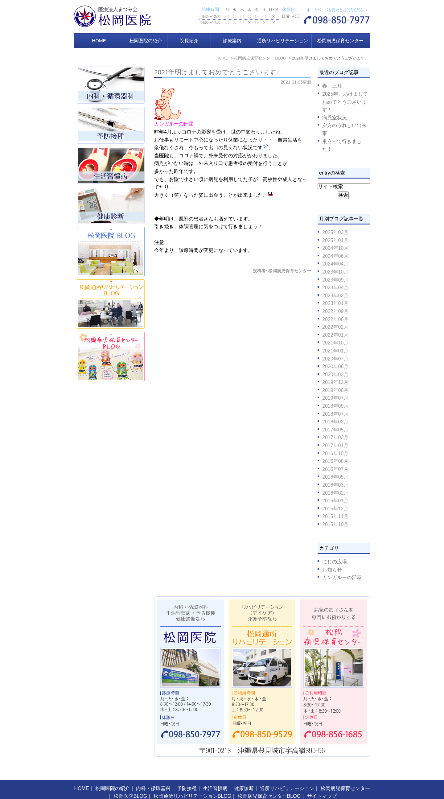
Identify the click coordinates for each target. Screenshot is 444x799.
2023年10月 (335, 271)
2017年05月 (335, 429)
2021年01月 (335, 350)
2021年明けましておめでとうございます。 (218, 72)
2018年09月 (335, 406)
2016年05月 (335, 477)
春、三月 (332, 86)
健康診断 (244, 774)
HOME (99, 40)
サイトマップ (322, 782)
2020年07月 (335, 358)
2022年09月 (335, 311)
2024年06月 (335, 256)
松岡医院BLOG (130, 782)
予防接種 (187, 774)
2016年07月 (335, 469)
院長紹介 (189, 40)
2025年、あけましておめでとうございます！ (345, 101)
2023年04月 (335, 287)
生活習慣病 (215, 774)
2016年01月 (335, 500)
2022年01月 (335, 335)
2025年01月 (335, 240)
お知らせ (332, 569)
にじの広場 (334, 561)
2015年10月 (335, 524)
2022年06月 (335, 319)
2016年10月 (335, 453)
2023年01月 (335, 303)
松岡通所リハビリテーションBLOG (192, 782)
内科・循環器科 (153, 774)
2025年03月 (335, 232)
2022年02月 (335, 327)
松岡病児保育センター (340, 40)
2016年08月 (335, 461)
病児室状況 (334, 117)
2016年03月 (335, 485)
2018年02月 (335, 421)
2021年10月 (335, 342)
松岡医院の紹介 (146, 40)
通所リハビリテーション (282, 40)
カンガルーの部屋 (342, 577)
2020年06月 (335, 366)
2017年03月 (335, 437)
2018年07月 (335, 414)
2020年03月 (335, 374)
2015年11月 (335, 516)
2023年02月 (335, 295)
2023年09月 (335, 279)
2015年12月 (335, 508)
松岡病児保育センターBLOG (269, 782)
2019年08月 (335, 390)
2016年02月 (335, 493)
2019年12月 (335, 382)
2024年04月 (335, 263)
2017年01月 (335, 445)
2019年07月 (335, 398)
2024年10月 (335, 248)
